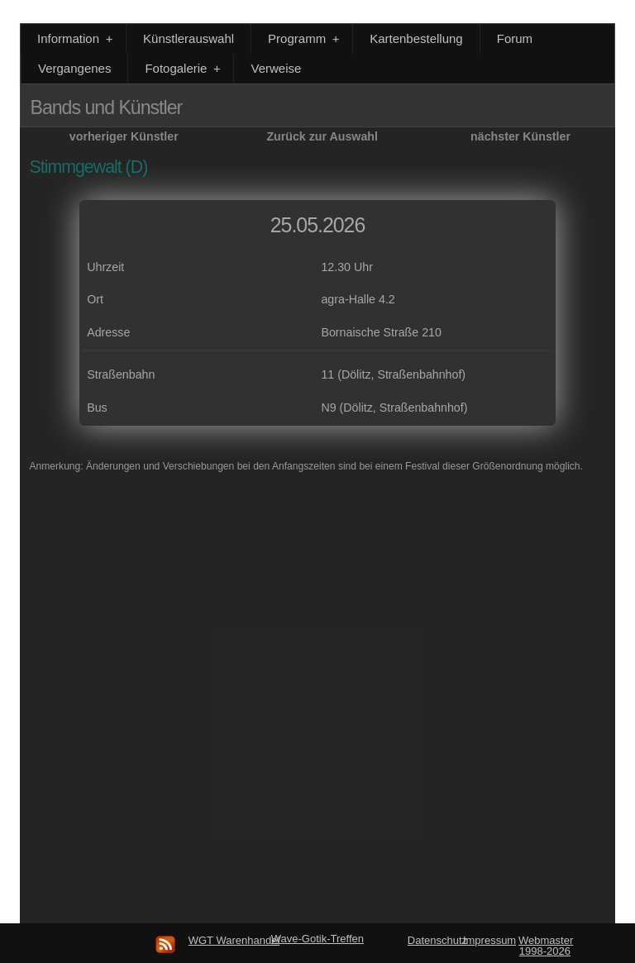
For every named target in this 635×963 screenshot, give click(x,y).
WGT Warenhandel (234, 940)
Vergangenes (74, 68)
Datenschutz (437, 940)
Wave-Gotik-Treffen (317, 938)
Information (76, 38)
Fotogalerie (184, 68)
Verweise (276, 68)
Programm (305, 38)
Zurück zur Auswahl (322, 136)
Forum (514, 38)
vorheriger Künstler (124, 136)
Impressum (489, 940)
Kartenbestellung (416, 38)
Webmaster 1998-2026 (545, 945)
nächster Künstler (520, 136)
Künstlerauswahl (188, 38)
